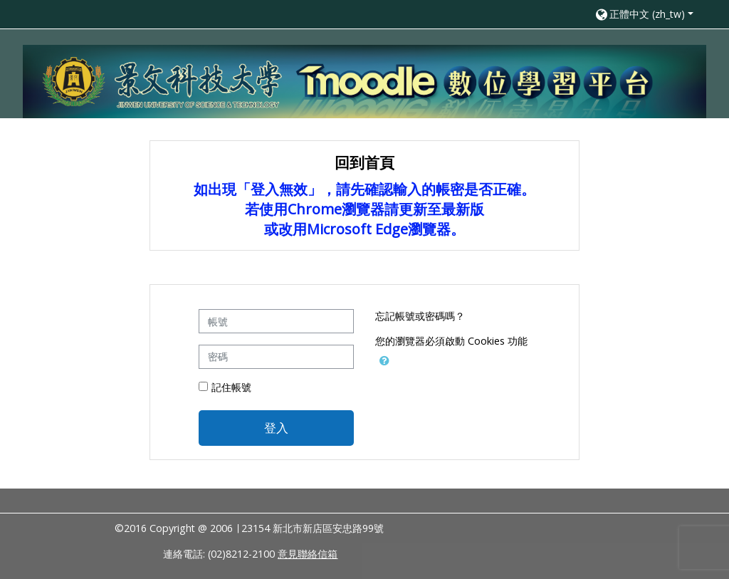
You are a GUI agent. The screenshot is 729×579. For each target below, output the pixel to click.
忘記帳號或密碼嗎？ (420, 316)
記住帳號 (231, 387)
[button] (644, 14)
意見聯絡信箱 (307, 553)
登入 (276, 427)
